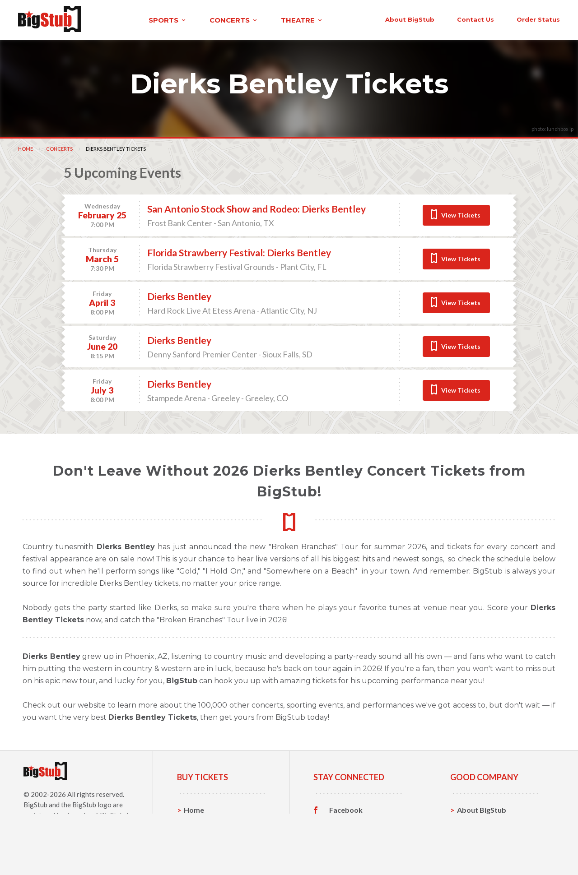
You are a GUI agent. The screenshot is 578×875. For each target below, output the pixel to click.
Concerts (59, 148)
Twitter (342, 823)
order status (486, 19)
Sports (195, 823)
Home (25, 148)
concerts (186, 19)
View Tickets (460, 214)
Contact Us (476, 823)
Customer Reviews (360, 851)
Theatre (197, 851)
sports (120, 19)
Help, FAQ (474, 837)
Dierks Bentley (179, 295)
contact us (423, 19)
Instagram (346, 837)
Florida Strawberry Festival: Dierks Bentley (239, 251)
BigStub (35, 804)
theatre (254, 19)
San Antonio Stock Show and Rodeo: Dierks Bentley (256, 207)
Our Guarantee (482, 851)
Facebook (346, 809)
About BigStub (357, 19)
